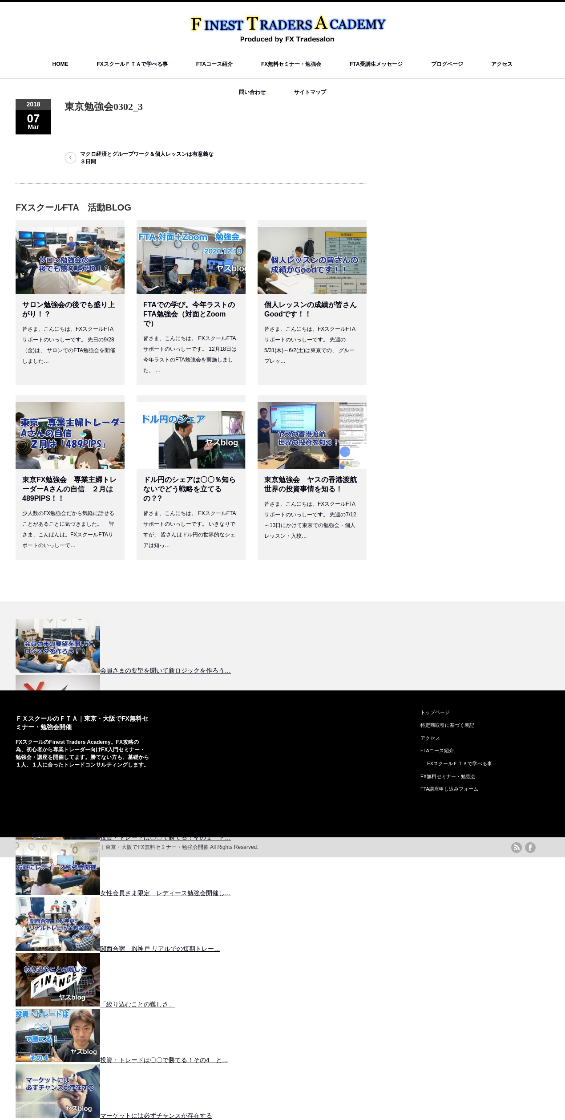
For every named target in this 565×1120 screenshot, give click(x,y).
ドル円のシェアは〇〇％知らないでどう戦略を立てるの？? (189, 489)
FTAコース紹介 (214, 64)
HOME (60, 64)
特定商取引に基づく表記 (447, 725)
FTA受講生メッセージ (376, 64)
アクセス (502, 64)
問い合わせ (252, 92)
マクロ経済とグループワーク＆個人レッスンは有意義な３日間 (147, 158)
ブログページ (447, 64)
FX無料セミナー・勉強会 (291, 64)
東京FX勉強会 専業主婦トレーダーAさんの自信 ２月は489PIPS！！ (69, 489)
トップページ (435, 712)
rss (516, 847)
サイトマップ (310, 92)
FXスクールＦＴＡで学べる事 (132, 64)
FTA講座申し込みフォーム (449, 788)
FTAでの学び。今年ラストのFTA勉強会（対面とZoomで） (189, 314)
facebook (530, 847)
